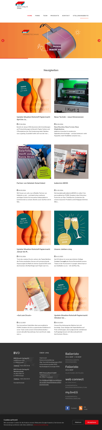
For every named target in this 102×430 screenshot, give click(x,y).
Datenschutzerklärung (41, 425)
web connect (74, 379)
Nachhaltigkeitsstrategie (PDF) (50, 366)
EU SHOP (78, 357)
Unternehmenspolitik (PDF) (48, 364)
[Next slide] (99, 40)
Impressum (43, 358)
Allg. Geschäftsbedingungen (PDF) (51, 362)
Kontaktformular (19, 383)
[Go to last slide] (2, 40)
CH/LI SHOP (69, 357)
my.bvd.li (71, 392)
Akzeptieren (91, 422)
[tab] (49, 57)
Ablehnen (78, 422)
